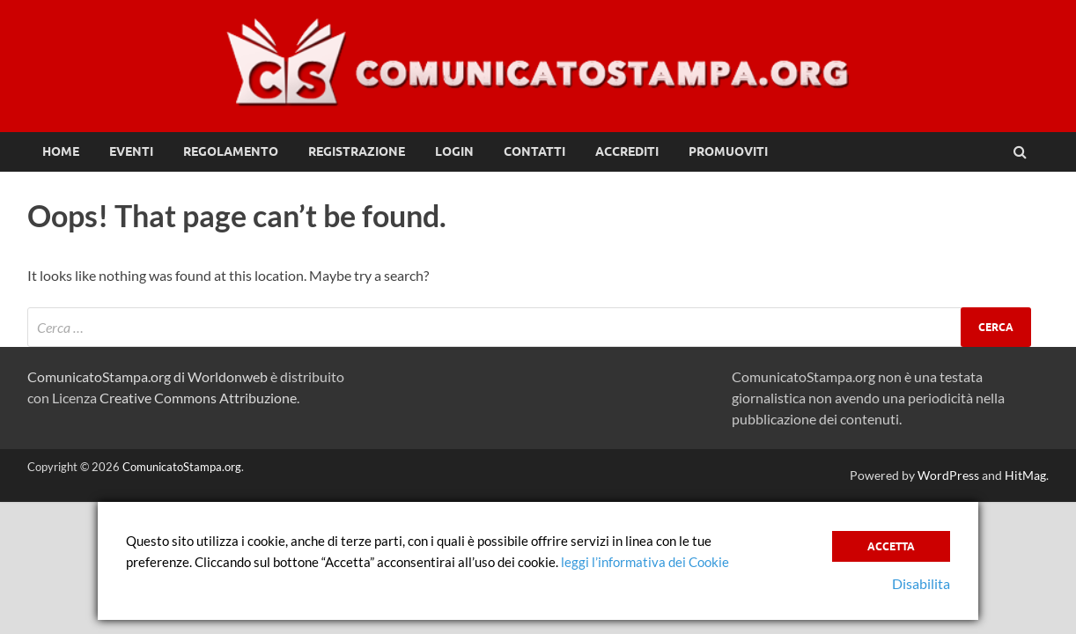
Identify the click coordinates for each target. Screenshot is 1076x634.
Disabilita (921, 583)
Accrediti (627, 151)
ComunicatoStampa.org (181, 467)
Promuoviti (728, 151)
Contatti (534, 151)
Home (60, 151)
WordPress (948, 475)
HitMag (1025, 475)
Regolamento (230, 151)
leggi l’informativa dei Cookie (645, 562)
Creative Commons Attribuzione (198, 397)
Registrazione (356, 151)
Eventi (131, 151)
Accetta (891, 546)
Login (454, 151)
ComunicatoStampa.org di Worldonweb (147, 376)
